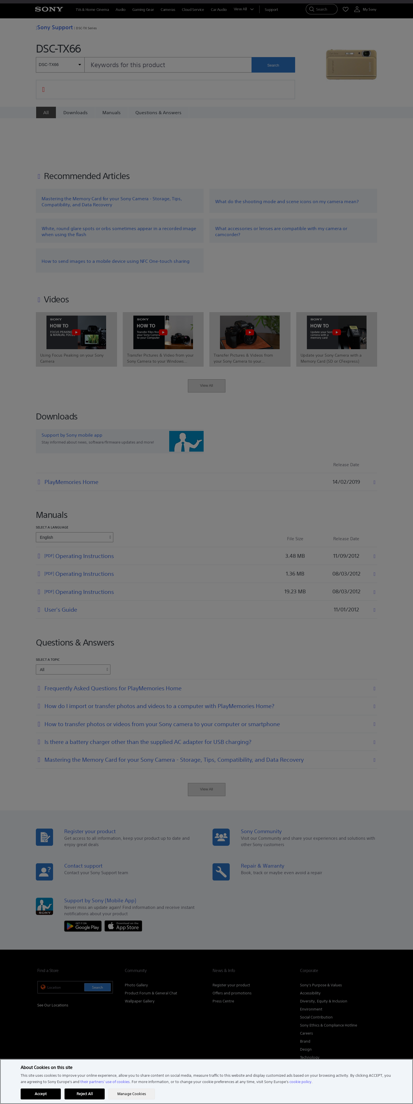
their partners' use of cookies (105, 1081)
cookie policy (300, 1081)
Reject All (84, 1093)
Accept (41, 1093)
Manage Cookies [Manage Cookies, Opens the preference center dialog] (131, 1093)
